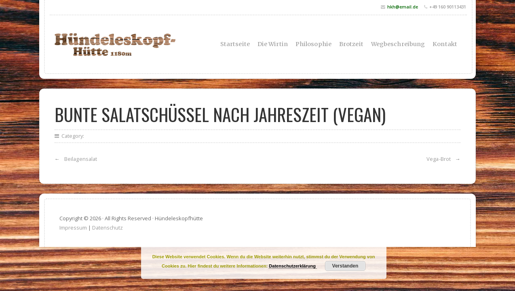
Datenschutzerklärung (293, 266)
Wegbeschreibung (398, 44)
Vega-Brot (438, 158)
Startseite (235, 44)
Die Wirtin (273, 44)
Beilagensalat (80, 158)
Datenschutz (107, 227)
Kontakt (445, 44)
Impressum (73, 227)
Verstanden (345, 266)
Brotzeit (351, 44)
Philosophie (313, 44)
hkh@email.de (402, 7)
